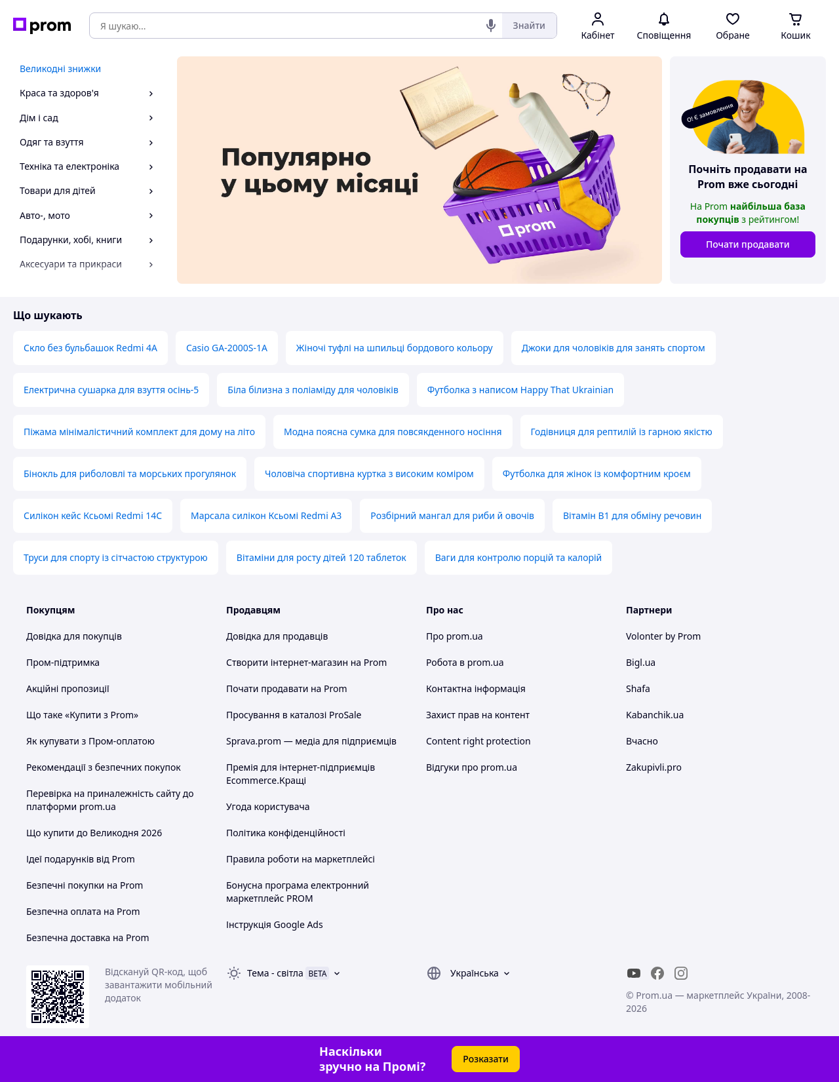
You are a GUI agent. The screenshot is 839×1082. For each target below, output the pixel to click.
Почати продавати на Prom (286, 688)
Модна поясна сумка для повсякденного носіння (393, 431)
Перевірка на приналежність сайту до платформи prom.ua (110, 800)
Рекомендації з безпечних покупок (103, 767)
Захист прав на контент (478, 714)
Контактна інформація (476, 688)
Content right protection (478, 741)
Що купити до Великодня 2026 (94, 832)
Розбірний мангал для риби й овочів (452, 515)
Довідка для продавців (277, 636)
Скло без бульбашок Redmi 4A (90, 347)
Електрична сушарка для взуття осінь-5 (111, 389)
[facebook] (657, 973)
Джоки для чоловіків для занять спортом (613, 347)
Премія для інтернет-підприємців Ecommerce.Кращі (300, 773)
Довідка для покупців (74, 636)
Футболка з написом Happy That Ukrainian (520, 389)
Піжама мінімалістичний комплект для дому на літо (139, 431)
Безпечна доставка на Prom (87, 937)
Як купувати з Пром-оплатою (90, 741)
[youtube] (634, 973)
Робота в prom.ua (465, 662)
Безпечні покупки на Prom (84, 885)
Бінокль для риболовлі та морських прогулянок (130, 473)
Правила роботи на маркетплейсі (300, 859)
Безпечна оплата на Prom (83, 911)
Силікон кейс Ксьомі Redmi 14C (93, 515)
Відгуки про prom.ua (471, 767)
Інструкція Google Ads (274, 924)
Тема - (275, 973)
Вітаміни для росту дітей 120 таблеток (321, 557)
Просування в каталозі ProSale (293, 714)
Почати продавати (748, 244)
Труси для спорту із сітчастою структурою (116, 557)
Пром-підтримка (63, 662)
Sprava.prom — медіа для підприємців (311, 741)
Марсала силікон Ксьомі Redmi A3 (266, 515)
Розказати (486, 1059)
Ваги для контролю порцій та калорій (518, 557)
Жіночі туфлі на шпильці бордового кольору (394, 347)
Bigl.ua (640, 662)
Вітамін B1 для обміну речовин (632, 515)
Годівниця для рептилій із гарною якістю (621, 431)
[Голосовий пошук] (491, 25)
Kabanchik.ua (655, 714)
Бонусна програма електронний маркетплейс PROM (297, 891)
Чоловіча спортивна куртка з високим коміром (369, 473)
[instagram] (681, 973)
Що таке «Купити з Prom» (82, 714)
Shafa (638, 688)
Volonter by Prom (663, 636)
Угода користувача (268, 806)
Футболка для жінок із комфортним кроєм (597, 473)
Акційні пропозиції (67, 688)
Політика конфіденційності (285, 832)
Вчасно (642, 741)
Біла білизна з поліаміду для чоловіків (312, 389)
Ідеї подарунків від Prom (80, 859)
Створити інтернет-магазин (287, 662)
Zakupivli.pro (654, 767)
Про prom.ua (454, 636)
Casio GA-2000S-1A (226, 347)
